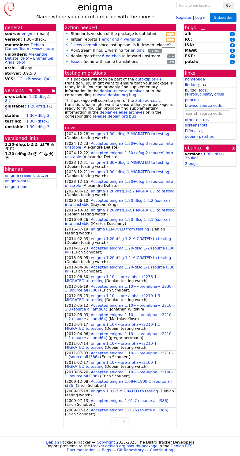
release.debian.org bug (114, 95)
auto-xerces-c (148, 100)
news (71, 127)
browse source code (203, 105)
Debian (52, 442)
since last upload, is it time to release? (120, 45)
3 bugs (26, 175)
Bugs (106, 450)
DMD (49, 49)
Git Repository (130, 450)
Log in (200, 17)
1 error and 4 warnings (119, 39)
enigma (29, 33)
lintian (191, 85)
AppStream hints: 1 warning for (113, 51)
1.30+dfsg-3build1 (204, 156)
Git (22, 79)
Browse (34, 79)
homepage (195, 79)
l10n (189, 131)
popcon (192, 100)
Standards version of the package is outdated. (120, 34)
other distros (197, 120)
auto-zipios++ (148, 79)
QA (46, 79)
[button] (67, 33)
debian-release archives (122, 91)
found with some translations (120, 62)
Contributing (161, 450)
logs (203, 90)
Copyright (106, 442)
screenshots (196, 125)
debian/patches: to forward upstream (120, 56)
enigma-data (17, 181)
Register (184, 17)
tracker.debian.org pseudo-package (124, 446)
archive (36, 49)
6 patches (111, 56)
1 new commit (84, 45)
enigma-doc (16, 186)
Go (228, 5)
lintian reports (120, 40)
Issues (76, 61)
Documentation (81, 450)
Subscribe (223, 17)
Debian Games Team (24, 47)
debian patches (199, 136)
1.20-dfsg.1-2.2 (29, 108)
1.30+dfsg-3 (37, 115)
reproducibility (198, 94)
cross (219, 94)
